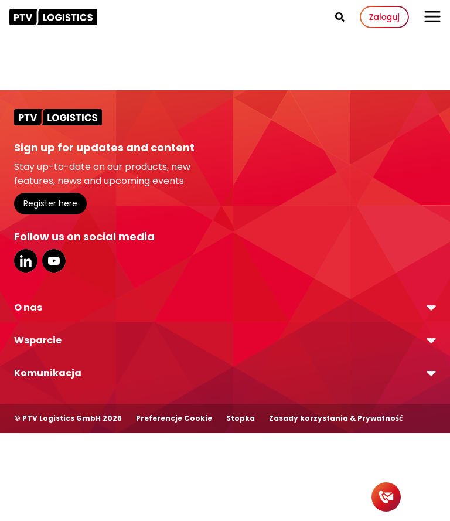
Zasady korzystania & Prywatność (336, 418)
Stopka (240, 418)
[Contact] (386, 497)
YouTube (54, 261)
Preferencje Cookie (174, 418)
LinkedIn (26, 261)
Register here (50, 203)
